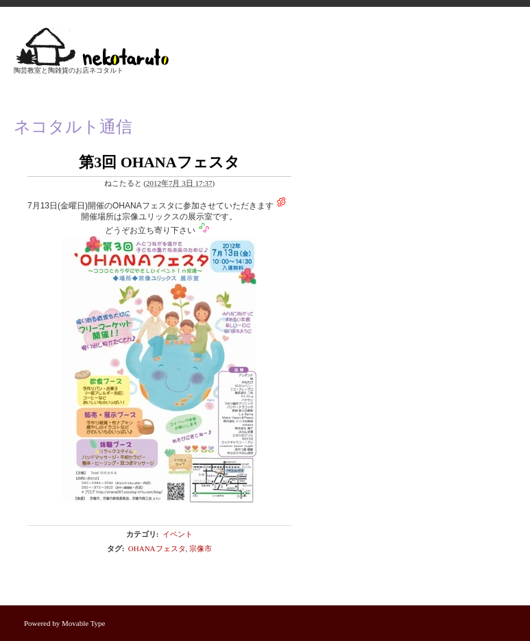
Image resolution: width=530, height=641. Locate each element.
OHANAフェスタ (157, 548)
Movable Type (84, 623)
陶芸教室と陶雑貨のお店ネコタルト (68, 70)
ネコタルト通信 (73, 127)
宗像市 (200, 548)
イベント (177, 534)
